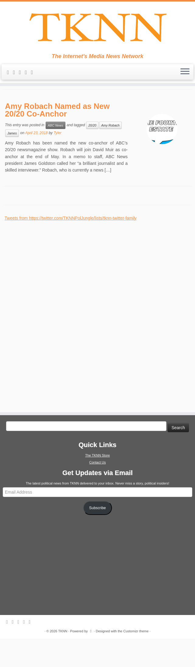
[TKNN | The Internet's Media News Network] (97, 29)
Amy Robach (110, 153)
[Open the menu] (185, 75)
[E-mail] (16, 76)
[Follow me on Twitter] (22, 76)
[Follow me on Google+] (34, 76)
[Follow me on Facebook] (28, 76)
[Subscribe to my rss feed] (10, 76)
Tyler (57, 161)
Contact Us (97, 490)
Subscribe (97, 536)
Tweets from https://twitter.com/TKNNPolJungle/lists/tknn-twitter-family (71, 246)
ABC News (55, 153)
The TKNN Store (97, 483)
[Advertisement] (50, 341)
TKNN (62, 659)
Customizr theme (135, 659)
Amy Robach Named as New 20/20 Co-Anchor (57, 138)
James (12, 161)
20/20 (92, 153)
